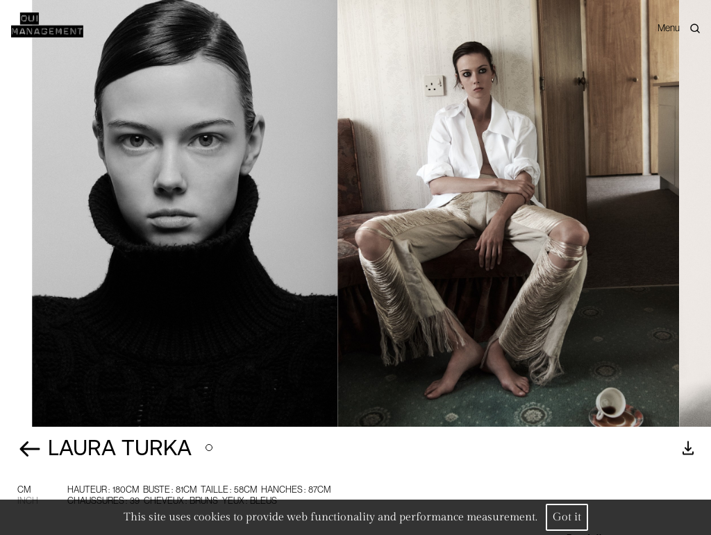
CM (24, 489)
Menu (669, 27)
